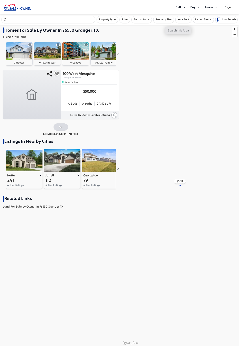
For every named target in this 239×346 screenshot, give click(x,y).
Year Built (183, 19)
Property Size (164, 19)
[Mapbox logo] (130, 343)
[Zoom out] (234, 34)
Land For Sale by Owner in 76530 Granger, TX (33, 206)
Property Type (107, 19)
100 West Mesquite (89, 75)
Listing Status (203, 19)
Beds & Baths (142, 19)
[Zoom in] (234, 29)
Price (125, 19)
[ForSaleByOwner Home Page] (17, 7)
